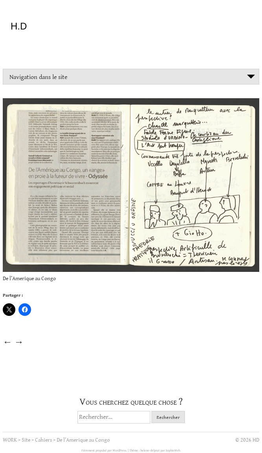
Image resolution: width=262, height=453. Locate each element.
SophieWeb (173, 450)
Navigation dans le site (38, 77)
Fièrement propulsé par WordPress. (104, 450)
